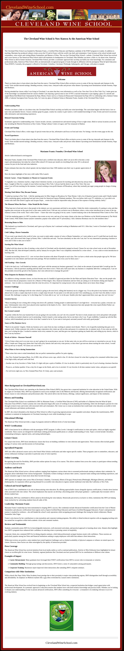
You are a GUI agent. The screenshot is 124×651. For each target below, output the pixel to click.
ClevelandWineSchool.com (30, 7)
